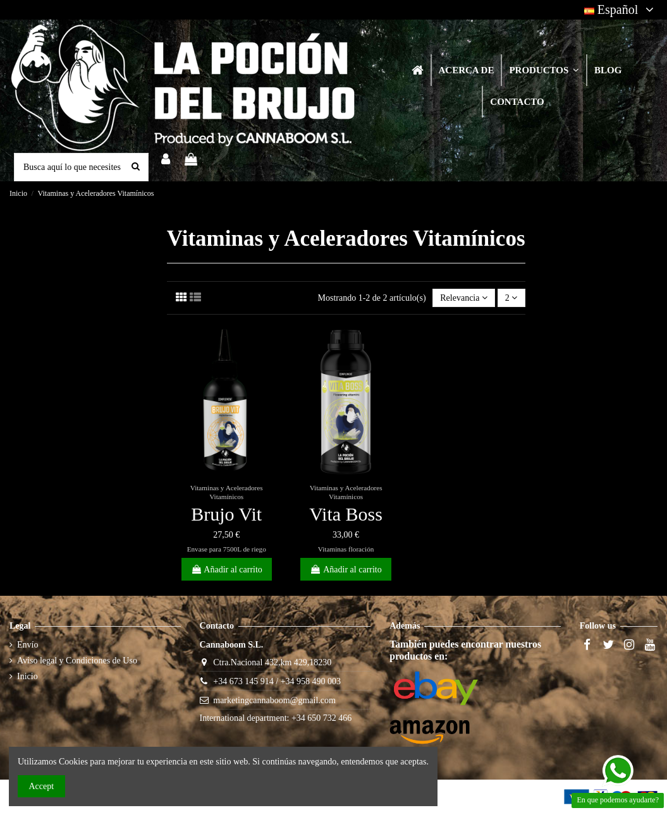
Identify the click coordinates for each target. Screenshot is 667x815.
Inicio (27, 676)
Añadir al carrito (226, 569)
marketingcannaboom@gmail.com (274, 700)
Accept (41, 786)
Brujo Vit (226, 514)
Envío (27, 644)
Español (621, 9)
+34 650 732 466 (321, 718)
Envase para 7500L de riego (226, 549)
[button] (543, 70)
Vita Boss (345, 514)
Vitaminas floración (346, 549)
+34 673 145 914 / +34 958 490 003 (277, 681)
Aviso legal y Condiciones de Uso (77, 660)
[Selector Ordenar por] (463, 298)
